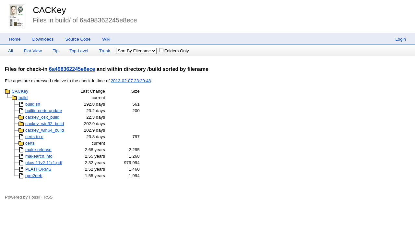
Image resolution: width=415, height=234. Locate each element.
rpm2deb (33, 175)
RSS (48, 197)
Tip (56, 50)
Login (400, 39)
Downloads (43, 39)
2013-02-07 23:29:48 (131, 80)
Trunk (104, 50)
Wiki (106, 39)
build (23, 97)
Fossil (34, 197)
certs (30, 143)
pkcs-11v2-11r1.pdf (43, 162)
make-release (38, 149)
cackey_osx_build (42, 117)
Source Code (78, 39)
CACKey (49, 10)
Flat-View (33, 50)
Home (15, 39)
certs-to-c (34, 136)
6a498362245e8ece (72, 69)
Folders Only (174, 50)
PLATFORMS (38, 169)
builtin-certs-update (43, 110)
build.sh (32, 104)
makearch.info (39, 156)
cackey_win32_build (44, 123)
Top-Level (78, 50)
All (10, 50)
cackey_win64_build (44, 130)
